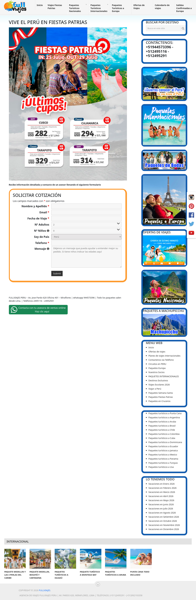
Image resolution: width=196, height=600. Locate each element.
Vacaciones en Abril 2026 (161, 496)
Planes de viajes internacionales (164, 355)
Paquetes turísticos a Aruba (162, 421)
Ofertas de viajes (157, 351)
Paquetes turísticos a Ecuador (163, 446)
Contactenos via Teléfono (161, 359)
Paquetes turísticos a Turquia (163, 462)
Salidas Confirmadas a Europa (184, 8)
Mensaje (41, 248)
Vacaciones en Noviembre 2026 (164, 525)
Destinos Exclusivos (158, 380)
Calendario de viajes (162, 7)
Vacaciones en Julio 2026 (161, 508)
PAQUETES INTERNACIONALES (164, 376)
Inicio (40, 5)
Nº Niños (41, 230)
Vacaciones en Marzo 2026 (162, 492)
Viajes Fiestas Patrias (55, 7)
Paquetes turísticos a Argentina (164, 417)
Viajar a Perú (155, 388)
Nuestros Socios (157, 372)
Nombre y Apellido (35, 206)
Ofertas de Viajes (139, 7)
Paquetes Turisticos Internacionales (98, 8)
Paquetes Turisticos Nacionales (75, 8)
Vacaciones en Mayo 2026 (161, 500)
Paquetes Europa (157, 368)
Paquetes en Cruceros (160, 401)
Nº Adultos (42, 224)
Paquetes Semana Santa (161, 392)
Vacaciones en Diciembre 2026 (164, 529)
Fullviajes (44, 590)
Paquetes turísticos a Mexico (163, 454)
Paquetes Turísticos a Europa (118, 8)
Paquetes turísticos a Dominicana (165, 442)
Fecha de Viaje (38, 218)
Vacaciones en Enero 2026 (162, 483)
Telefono (42, 242)
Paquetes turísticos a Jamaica (163, 450)
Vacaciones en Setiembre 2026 (164, 516)
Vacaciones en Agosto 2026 (162, 512)
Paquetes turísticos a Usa (161, 467)
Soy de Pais (41, 236)
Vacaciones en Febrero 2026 (163, 487)
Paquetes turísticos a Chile (162, 429)
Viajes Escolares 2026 (159, 384)
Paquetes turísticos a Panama (163, 458)
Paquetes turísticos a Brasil (162, 425)
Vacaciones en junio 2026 (161, 504)
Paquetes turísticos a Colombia (164, 434)
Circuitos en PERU (157, 364)
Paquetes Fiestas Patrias (161, 397)
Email (44, 212)
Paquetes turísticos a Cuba (162, 438)
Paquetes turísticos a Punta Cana (165, 413)
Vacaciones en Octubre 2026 (163, 520)
